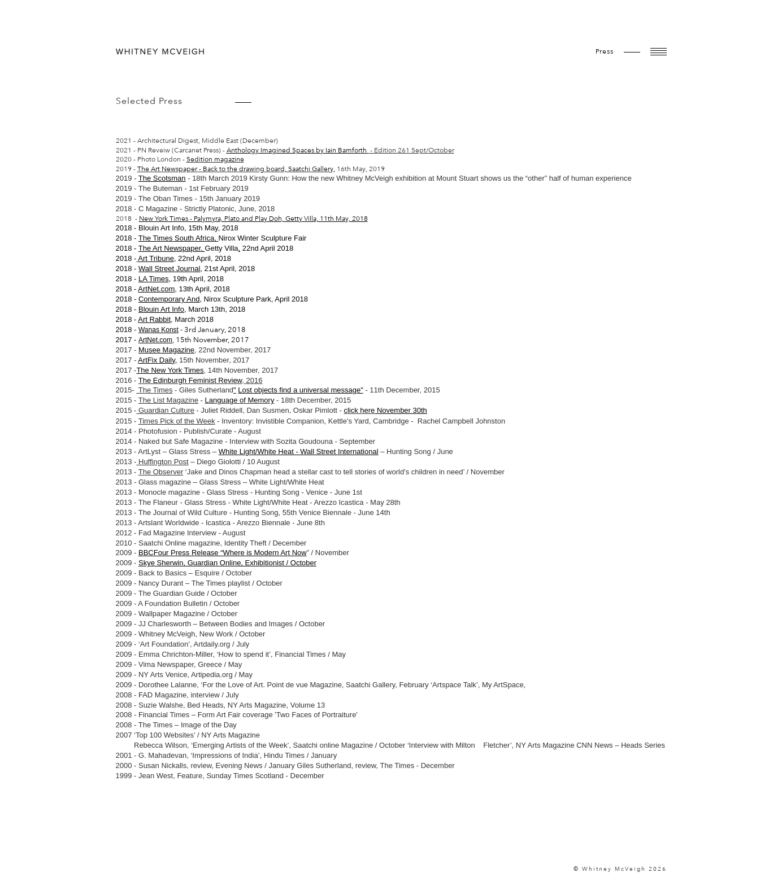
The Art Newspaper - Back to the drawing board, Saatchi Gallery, (236, 169)
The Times (155, 238)
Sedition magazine (215, 159)
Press (605, 51)
